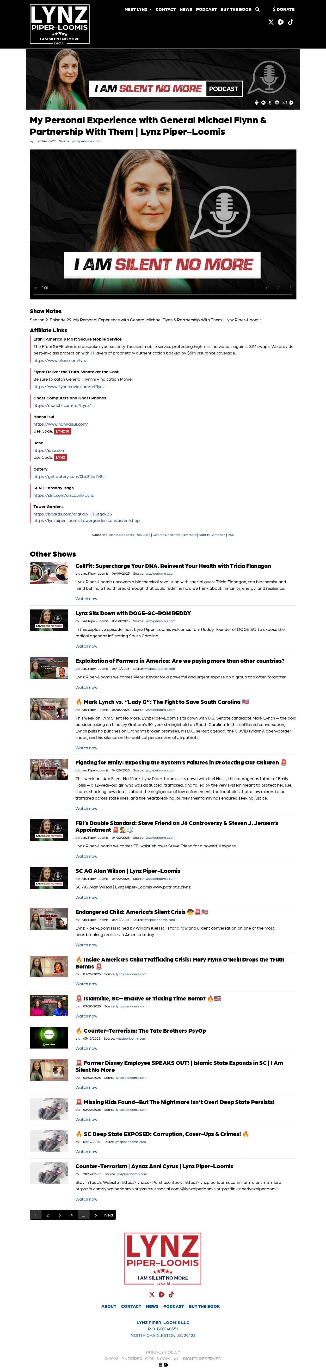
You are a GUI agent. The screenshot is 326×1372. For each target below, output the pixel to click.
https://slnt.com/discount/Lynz (63, 494)
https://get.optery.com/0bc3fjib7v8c (69, 476)
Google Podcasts (166, 534)
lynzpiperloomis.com (63, 24)
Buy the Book (236, 9)
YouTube (143, 534)
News (186, 9)
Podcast (206, 9)
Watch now (86, 598)
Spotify (204, 534)
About (108, 1306)
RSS (231, 534)
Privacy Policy (163, 1351)
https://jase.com (49, 450)
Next (109, 1214)
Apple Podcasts (121, 534)
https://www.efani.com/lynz (60, 360)
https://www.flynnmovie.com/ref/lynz (69, 386)
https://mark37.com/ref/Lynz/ (62, 405)
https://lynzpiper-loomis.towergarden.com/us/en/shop (86, 520)
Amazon (218, 534)
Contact (166, 9)
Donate (283, 9)
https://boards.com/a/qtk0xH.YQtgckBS (72, 513)
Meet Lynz (136, 9)
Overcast (189, 534)
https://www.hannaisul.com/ (60, 423)
